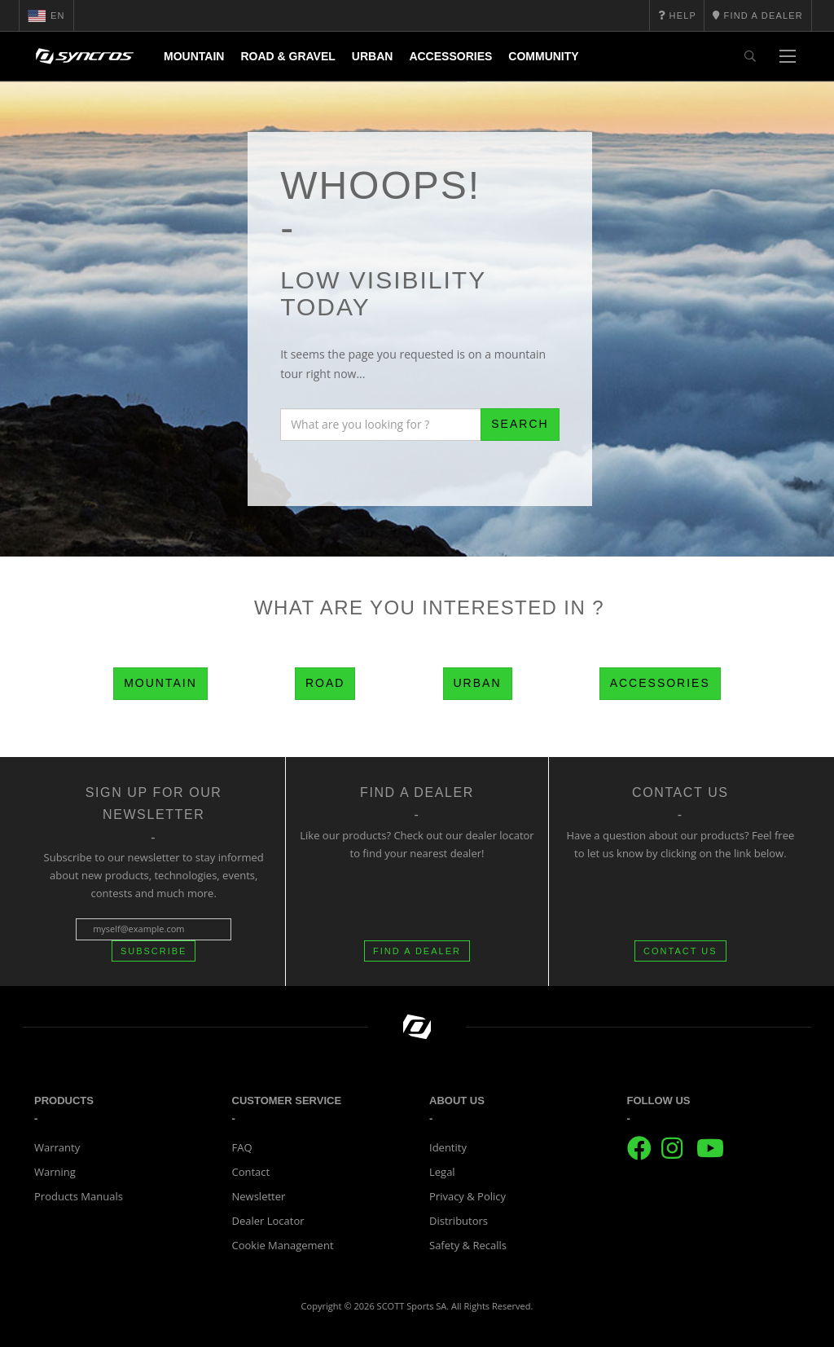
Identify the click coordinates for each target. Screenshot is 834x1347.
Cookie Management (283, 1245)
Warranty (57, 1147)
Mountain (194, 56)
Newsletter (259, 1196)
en (46, 15)
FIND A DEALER (417, 951)
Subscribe (154, 951)
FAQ (242, 1147)
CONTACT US (680, 951)
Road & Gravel (287, 56)
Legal (442, 1171)
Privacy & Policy (467, 1196)
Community (543, 56)
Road (325, 682)
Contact (251, 1171)
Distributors (458, 1220)
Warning (55, 1171)
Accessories (450, 56)
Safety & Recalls (468, 1245)
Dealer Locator (268, 1220)
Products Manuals (78, 1196)
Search (519, 423)
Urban (372, 56)
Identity (448, 1147)
